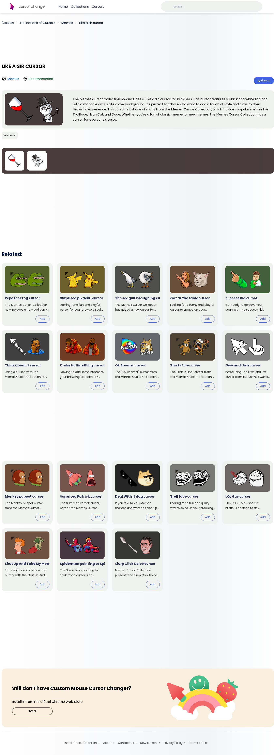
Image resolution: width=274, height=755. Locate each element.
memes (9, 135)
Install (32, 711)
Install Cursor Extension (80, 743)
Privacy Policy (173, 743)
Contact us (126, 743)
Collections (80, 6)
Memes (13, 79)
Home (63, 6)
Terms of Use (198, 743)
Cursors (98, 6)
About (107, 743)
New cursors (148, 743)
